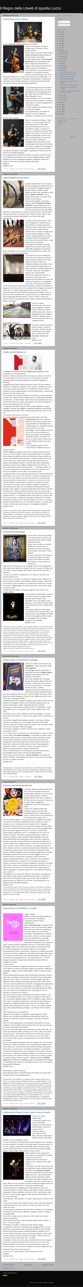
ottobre (62, 56)
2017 (60, 102)
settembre (63, 59)
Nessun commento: (30, 169)
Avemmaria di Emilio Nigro (14, 532)
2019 (60, 47)
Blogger (51, 1282)
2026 (60, 32)
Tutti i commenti (63, 24)
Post (60, 21)
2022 (60, 41)
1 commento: (28, 776)
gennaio (62, 99)
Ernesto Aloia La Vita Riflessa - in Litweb (19, 908)
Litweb (60, 123)
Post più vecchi (47, 1265)
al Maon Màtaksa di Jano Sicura (16, 178)
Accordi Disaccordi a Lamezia (15, 19)
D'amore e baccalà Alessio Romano (17, 785)
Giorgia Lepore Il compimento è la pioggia (20, 660)
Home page (28, 1265)
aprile (61, 70)
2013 (60, 111)
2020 (60, 45)
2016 (60, 104)
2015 (60, 107)
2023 (60, 38)
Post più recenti (8, 1265)
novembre (63, 54)
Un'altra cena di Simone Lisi (14, 352)
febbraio (62, 97)
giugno (62, 65)
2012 (60, 113)
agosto (62, 61)
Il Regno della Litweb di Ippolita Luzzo (30, 8)
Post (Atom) (11, 1268)
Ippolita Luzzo (62, 120)
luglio (61, 63)
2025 (60, 34)
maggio (62, 68)
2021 (60, 43)
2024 (60, 36)
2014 (60, 109)
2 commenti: (28, 343)
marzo (62, 95)
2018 (60, 50)
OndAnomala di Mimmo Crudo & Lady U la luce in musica (26, 1112)
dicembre (62, 52)
